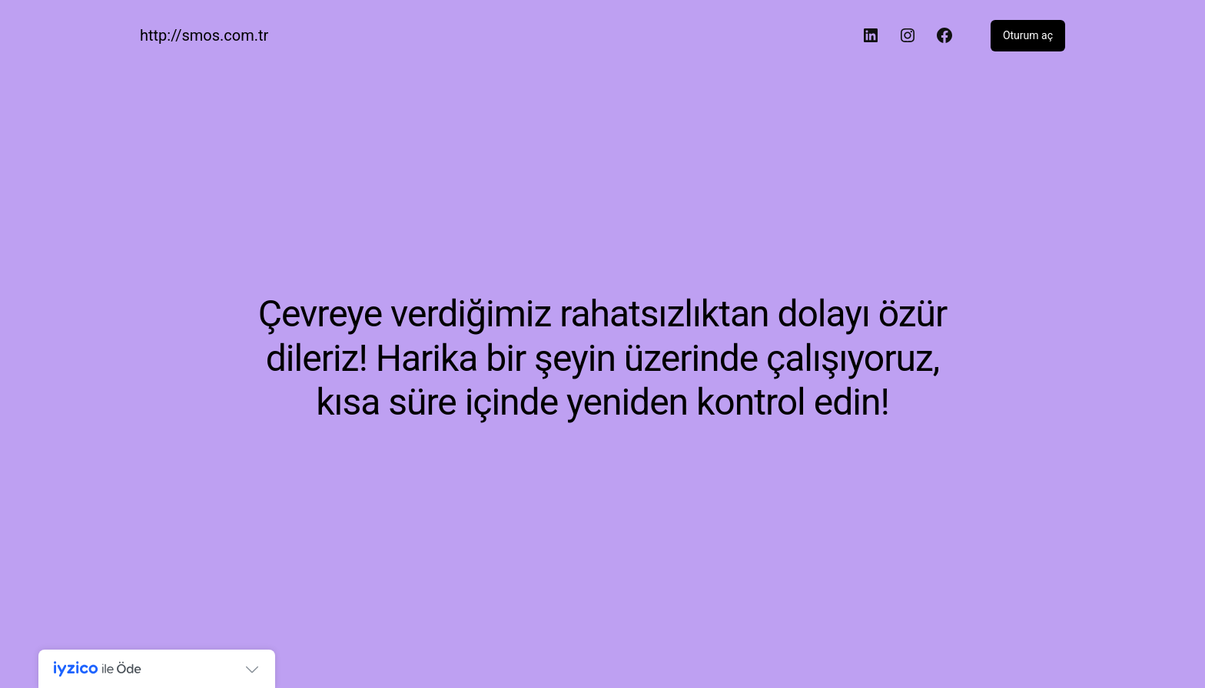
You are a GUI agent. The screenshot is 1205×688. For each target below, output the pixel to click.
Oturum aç (1028, 35)
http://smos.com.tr (204, 35)
